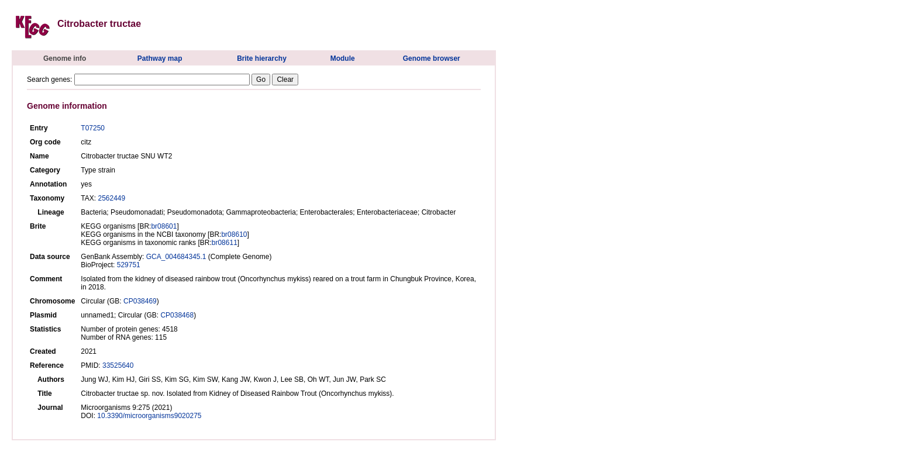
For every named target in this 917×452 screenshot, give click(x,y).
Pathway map (159, 58)
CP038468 (177, 315)
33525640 (117, 365)
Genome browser (431, 58)
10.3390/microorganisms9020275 (149, 416)
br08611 (224, 243)
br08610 (234, 234)
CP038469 (140, 301)
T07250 (93, 128)
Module (342, 58)
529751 (128, 265)
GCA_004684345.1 (176, 257)
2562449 (111, 198)
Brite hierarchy (262, 58)
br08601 (164, 226)
